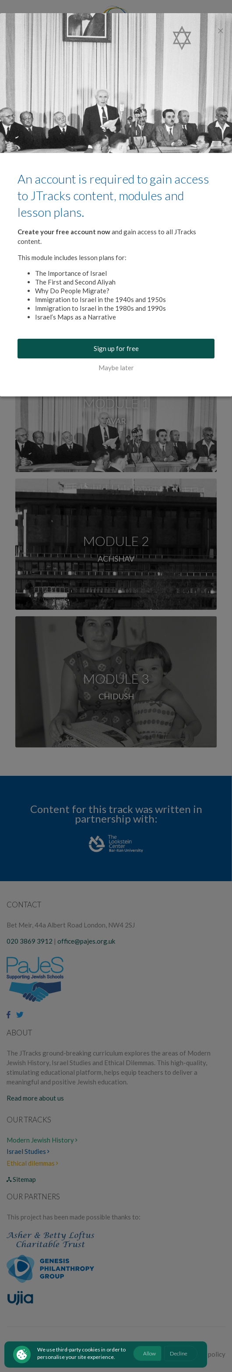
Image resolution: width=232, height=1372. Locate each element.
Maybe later (116, 368)
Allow (149, 1353)
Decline (178, 1353)
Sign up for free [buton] (116, 348)
